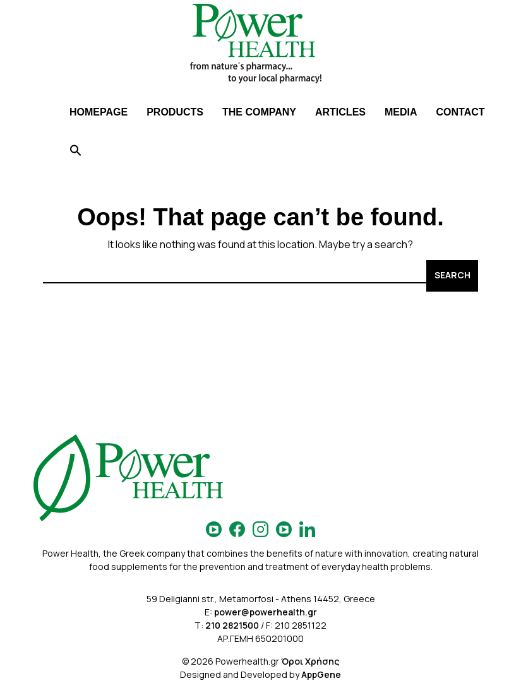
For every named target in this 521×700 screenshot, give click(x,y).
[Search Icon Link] (75, 151)
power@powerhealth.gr (265, 612)
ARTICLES (340, 112)
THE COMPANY (259, 112)
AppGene (321, 674)
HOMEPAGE (98, 112)
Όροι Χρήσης (310, 661)
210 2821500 (232, 625)
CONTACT (460, 112)
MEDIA (401, 112)
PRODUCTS (175, 112)
